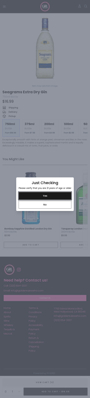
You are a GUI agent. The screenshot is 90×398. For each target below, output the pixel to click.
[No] (45, 205)
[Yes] (45, 196)
